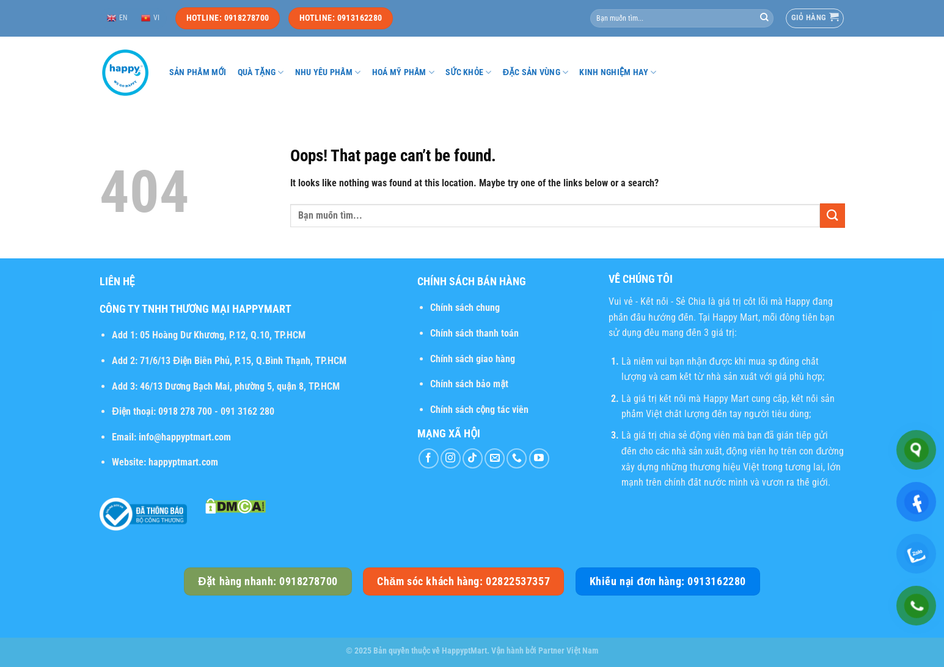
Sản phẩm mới (198, 72)
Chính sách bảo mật (469, 384)
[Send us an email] (495, 458)
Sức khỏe (468, 72)
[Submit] (764, 18)
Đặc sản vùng (536, 72)
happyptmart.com (183, 462)
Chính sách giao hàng (472, 359)
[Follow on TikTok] (473, 458)
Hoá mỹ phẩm (403, 72)
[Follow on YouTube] (539, 458)
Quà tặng (261, 72)
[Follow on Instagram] (451, 458)
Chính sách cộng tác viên (479, 409)
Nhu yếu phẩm (328, 72)
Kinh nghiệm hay (617, 72)
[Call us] (517, 458)
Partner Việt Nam (568, 651)
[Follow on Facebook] (429, 458)
